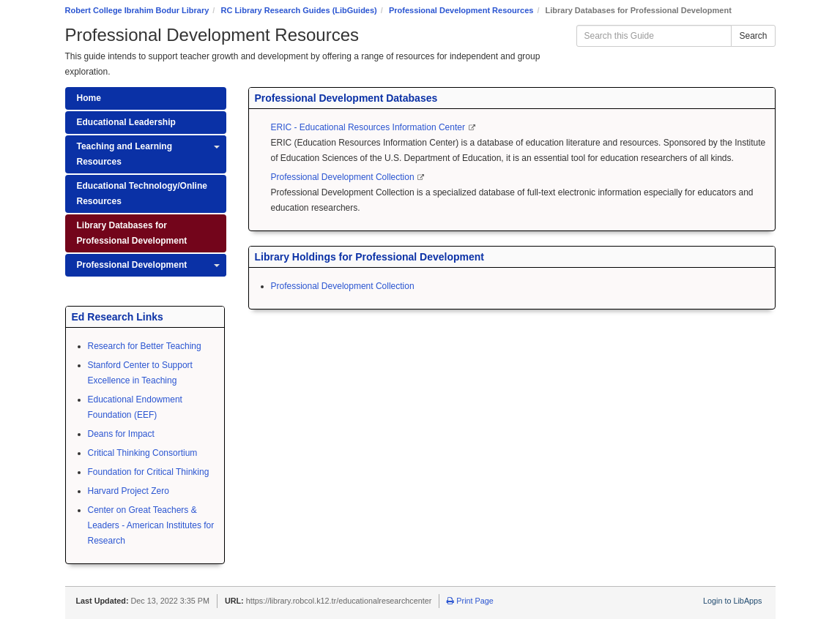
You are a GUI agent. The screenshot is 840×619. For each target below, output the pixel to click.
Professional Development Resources (461, 10)
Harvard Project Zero (128, 491)
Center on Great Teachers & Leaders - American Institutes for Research (151, 525)
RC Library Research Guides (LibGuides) (298, 10)
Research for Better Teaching (144, 346)
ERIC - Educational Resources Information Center (369, 127)
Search (753, 36)
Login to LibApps (732, 600)
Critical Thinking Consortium (143, 453)
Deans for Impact (121, 434)
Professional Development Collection (344, 177)
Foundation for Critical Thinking (148, 472)
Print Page (470, 600)
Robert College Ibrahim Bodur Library (137, 10)
